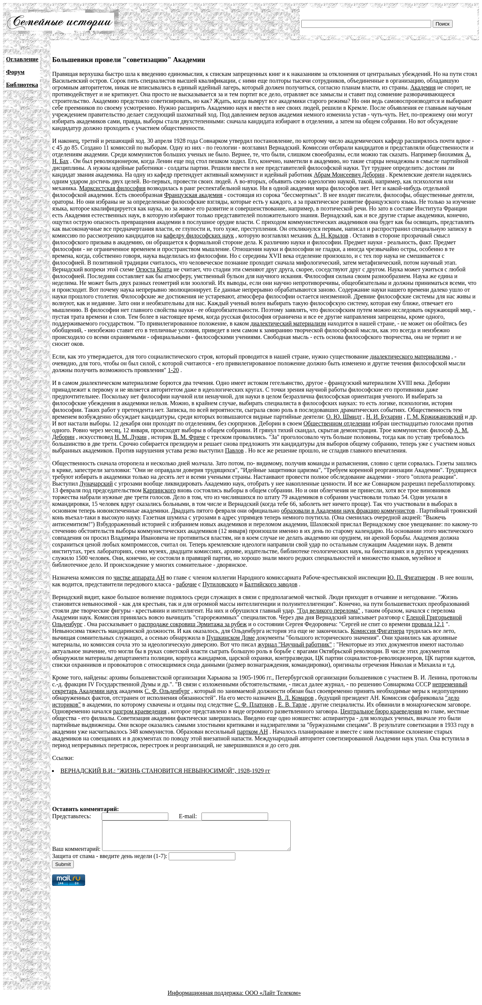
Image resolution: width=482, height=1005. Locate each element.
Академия (423, 87)
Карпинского (159, 490)
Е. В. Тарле (292, 704)
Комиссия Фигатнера (377, 631)
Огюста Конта (154, 269)
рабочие (186, 584)
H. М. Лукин (130, 437)
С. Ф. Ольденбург (167, 691)
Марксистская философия (112, 188)
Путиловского (220, 584)
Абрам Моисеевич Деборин (349, 174)
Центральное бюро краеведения (381, 711)
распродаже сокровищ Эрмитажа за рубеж (193, 624)
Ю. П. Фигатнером (411, 577)
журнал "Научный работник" (295, 644)
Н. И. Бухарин (384, 416)
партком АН (252, 731)
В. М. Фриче (189, 437)
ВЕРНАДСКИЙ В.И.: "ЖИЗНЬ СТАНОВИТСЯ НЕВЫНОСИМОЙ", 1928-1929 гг (165, 770)
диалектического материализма (410, 356)
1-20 (173, 370)
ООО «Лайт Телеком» (273, 998)
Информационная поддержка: (206, 998)
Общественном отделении (337, 423)
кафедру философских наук (198, 235)
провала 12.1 (428, 624)
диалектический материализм (288, 323)
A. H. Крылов (330, 235)
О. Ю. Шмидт (344, 416)
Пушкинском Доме (230, 637)
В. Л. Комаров (296, 698)
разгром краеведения (139, 711)
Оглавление (22, 59)
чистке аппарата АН (139, 577)
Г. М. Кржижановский (435, 416)
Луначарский (96, 483)
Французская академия (193, 195)
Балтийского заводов (270, 584)
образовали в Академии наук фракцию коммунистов (348, 510)
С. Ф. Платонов (254, 704)
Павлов (234, 450)
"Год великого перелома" (328, 610)
